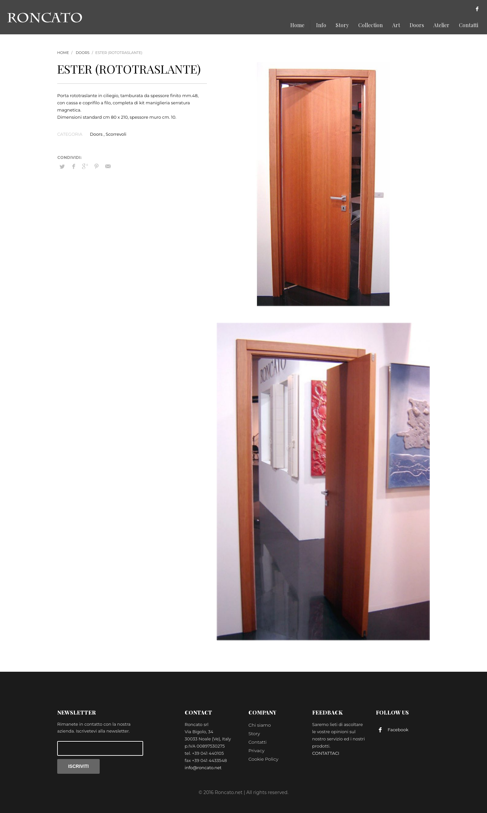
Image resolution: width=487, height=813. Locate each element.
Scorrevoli (116, 134)
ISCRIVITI (78, 766)
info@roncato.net (203, 767)
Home (63, 52)
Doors (83, 52)
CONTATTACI (325, 753)
